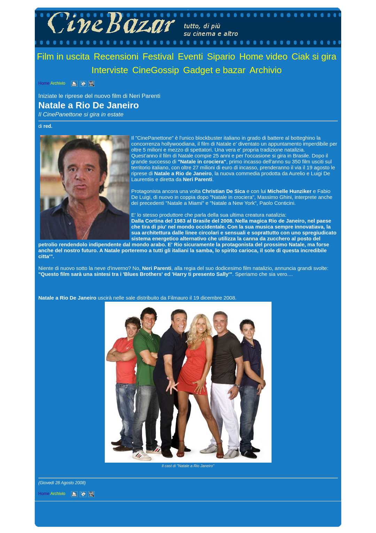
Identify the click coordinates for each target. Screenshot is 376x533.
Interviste (110, 70)
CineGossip (155, 70)
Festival (158, 56)
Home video (263, 56)
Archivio (266, 70)
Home (43, 83)
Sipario (221, 56)
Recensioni (116, 56)
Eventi (190, 56)
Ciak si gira (314, 56)
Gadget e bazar (214, 70)
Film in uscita (63, 56)
